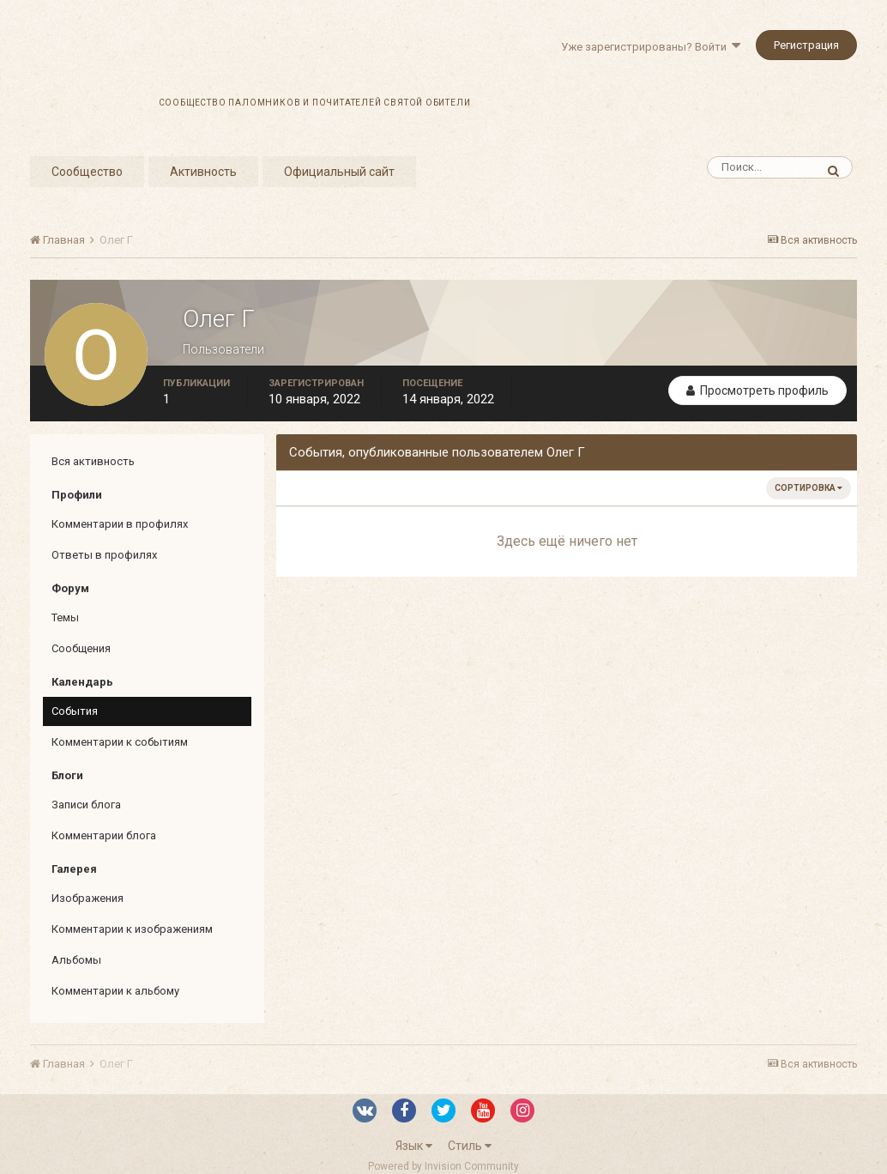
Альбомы (76, 959)
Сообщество (87, 172)
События (74, 711)
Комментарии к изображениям (132, 929)
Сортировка (808, 488)
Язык (413, 1146)
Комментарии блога (103, 835)
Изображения (87, 898)
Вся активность (93, 461)
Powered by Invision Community (443, 1166)
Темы (65, 617)
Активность (203, 172)
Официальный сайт (339, 172)
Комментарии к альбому (115, 990)
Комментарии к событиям (119, 741)
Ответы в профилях (104, 554)
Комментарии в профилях (119, 523)
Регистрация (806, 45)
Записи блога (86, 804)
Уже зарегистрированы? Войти (650, 46)
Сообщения (81, 648)
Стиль (470, 1146)
